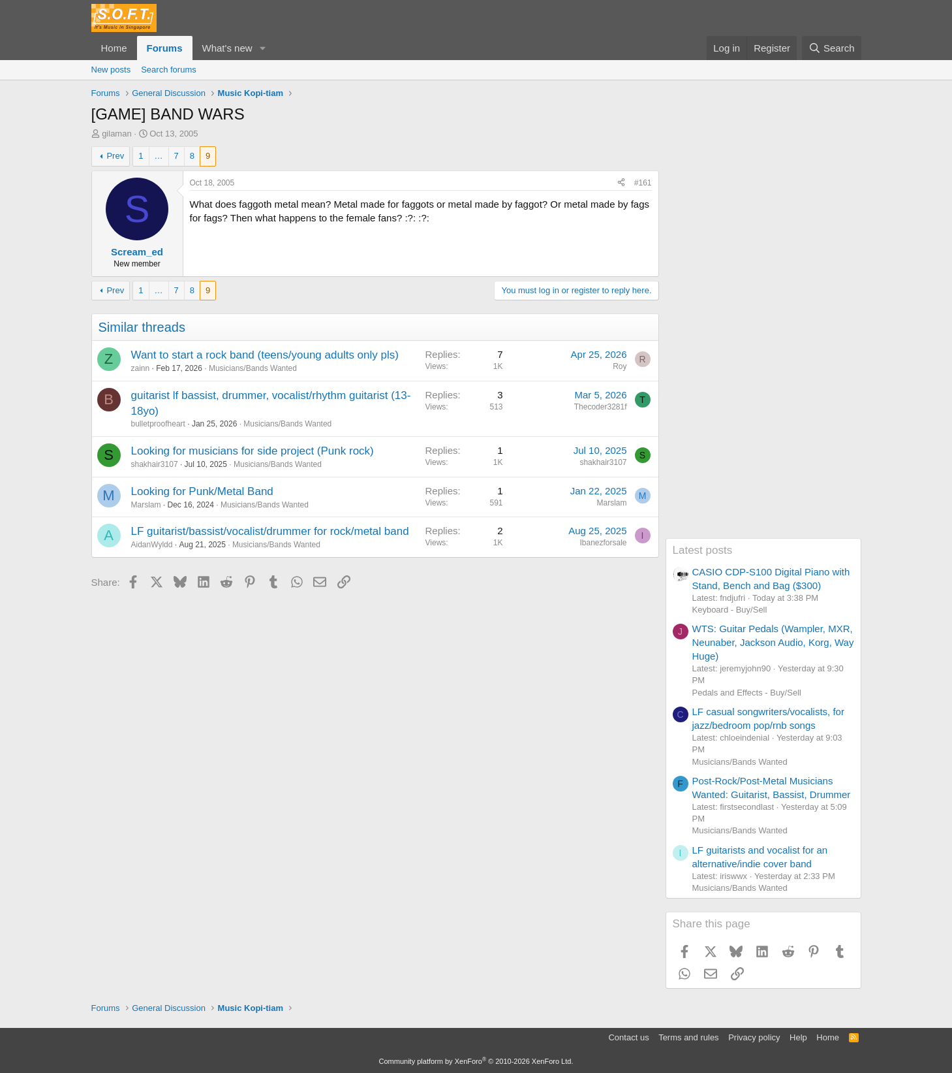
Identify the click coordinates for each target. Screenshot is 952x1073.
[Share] (621, 183)
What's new (227, 48)
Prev (115, 156)
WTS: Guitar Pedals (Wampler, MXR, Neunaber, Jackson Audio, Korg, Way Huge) (773, 642)
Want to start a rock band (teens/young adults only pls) (265, 355)
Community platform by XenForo (476, 1061)
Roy (619, 366)
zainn (140, 368)
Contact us (628, 1037)
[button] (262, 48)
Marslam (146, 504)
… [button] (159, 156)
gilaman (117, 133)
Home (114, 48)
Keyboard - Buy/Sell (729, 610)
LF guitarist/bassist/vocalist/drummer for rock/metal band (270, 531)
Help (798, 1037)
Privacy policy (754, 1037)
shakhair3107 (154, 464)
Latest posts (703, 550)
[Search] (831, 48)
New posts (111, 69)
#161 (643, 182)
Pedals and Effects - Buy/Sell (746, 692)
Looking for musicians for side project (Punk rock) (252, 451)
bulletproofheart (158, 423)
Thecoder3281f (600, 406)
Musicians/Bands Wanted (253, 368)
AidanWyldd (152, 544)
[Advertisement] (763, 342)
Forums (165, 48)
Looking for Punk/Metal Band (202, 491)
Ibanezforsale (602, 542)
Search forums (168, 69)
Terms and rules (688, 1037)
